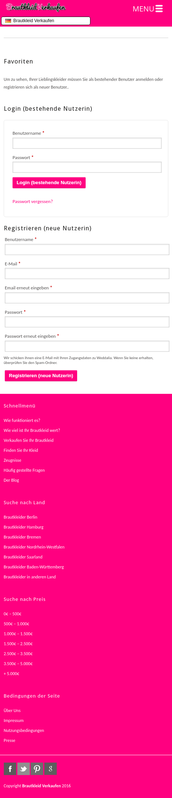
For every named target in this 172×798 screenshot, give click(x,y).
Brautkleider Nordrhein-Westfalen (34, 547)
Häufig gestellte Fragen (24, 470)
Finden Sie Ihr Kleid (21, 450)
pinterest (37, 769)
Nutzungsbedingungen (24, 730)
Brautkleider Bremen (22, 537)
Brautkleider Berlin (20, 517)
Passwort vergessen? (33, 201)
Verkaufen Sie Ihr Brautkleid (29, 440)
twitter (23, 769)
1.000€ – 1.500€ (18, 633)
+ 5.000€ (11, 673)
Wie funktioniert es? (22, 420)
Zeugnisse (12, 460)
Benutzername (29, 133)
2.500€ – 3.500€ (18, 653)
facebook (10, 769)
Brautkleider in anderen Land (30, 576)
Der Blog (11, 480)
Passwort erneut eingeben (32, 336)
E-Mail (13, 263)
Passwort (23, 157)
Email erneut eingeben (28, 287)
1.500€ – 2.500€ (18, 643)
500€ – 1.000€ (16, 623)
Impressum (14, 720)
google (50, 769)
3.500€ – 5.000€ (18, 663)
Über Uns (12, 710)
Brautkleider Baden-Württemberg (34, 567)
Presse (10, 740)
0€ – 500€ (12, 613)
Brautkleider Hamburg (24, 527)
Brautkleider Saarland (23, 557)
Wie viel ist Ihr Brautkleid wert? (32, 430)
